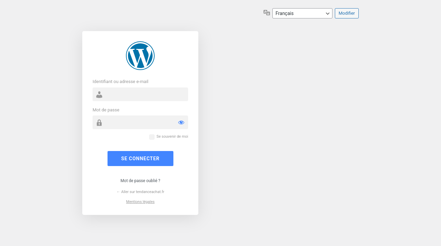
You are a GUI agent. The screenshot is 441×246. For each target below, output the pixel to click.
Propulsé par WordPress (140, 55)
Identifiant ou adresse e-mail (120, 81)
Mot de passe (106, 109)
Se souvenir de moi (172, 136)
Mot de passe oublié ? (140, 180)
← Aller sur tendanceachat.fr (140, 192)
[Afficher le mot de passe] (181, 122)
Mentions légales (140, 202)
